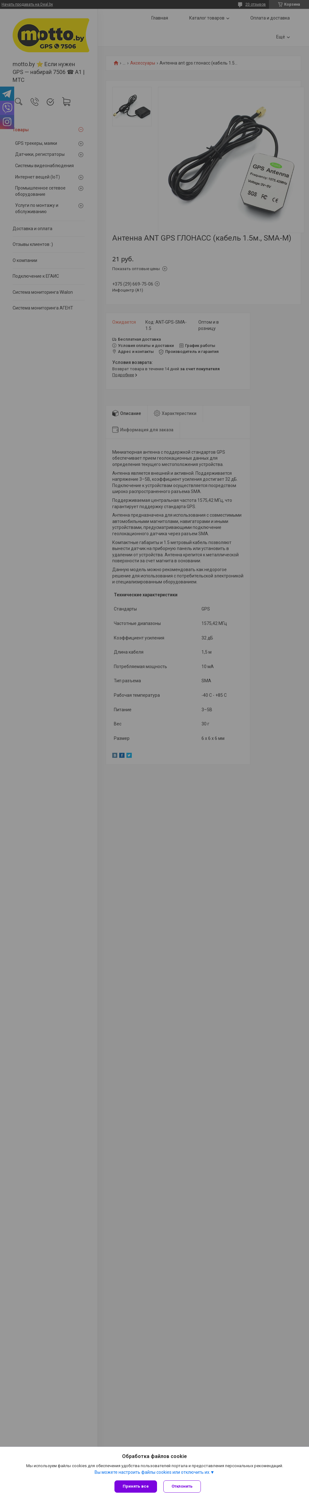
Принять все (136, 1486)
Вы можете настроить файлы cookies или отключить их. (152, 1472)
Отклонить (182, 1486)
